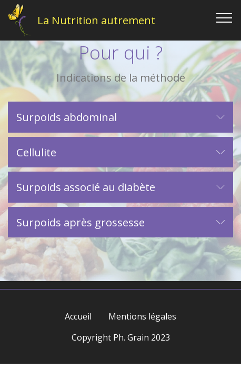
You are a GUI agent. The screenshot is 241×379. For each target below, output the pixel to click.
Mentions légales (142, 316)
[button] (120, 117)
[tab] (120, 117)
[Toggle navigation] (224, 17)
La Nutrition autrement (96, 20)
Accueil (78, 316)
